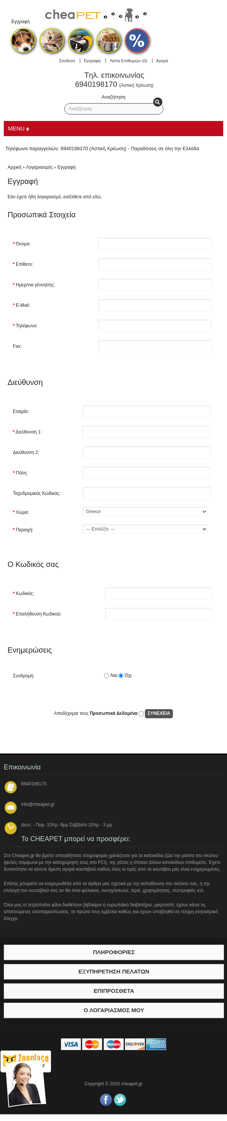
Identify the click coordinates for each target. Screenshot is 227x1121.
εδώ (97, 196)
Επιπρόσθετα (113, 991)
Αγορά (162, 60)
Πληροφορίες (114, 952)
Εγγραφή (92, 60)
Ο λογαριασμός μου (114, 1010)
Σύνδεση (67, 60)
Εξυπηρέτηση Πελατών (113, 971)
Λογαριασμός (39, 167)
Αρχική (14, 167)
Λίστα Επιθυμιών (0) (128, 60)
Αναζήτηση (114, 97)
